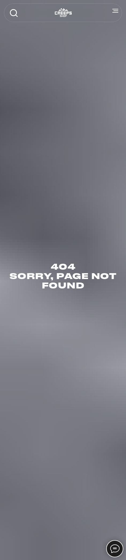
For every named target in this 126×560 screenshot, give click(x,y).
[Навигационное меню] (115, 11)
